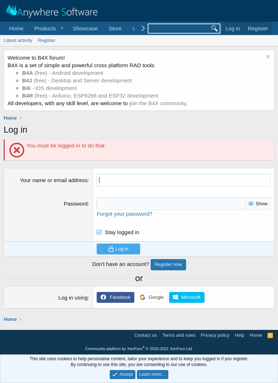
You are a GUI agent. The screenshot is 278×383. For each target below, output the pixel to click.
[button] (48, 28)
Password (76, 204)
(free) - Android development (62, 73)
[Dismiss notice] (267, 57)
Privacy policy (215, 335)
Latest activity (18, 40)
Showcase (85, 28)
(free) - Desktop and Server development (77, 80)
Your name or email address (54, 180)
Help (240, 335)
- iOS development (49, 88)
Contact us (145, 335)
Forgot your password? (124, 214)
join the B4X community (157, 103)
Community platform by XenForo (139, 349)
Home (16, 28)
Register (46, 40)
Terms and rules (178, 335)
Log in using (73, 297)
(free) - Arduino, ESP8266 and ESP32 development (90, 95)
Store (115, 28)
